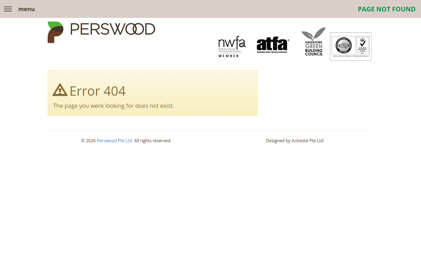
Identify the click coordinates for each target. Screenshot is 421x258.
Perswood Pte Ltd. (115, 141)
